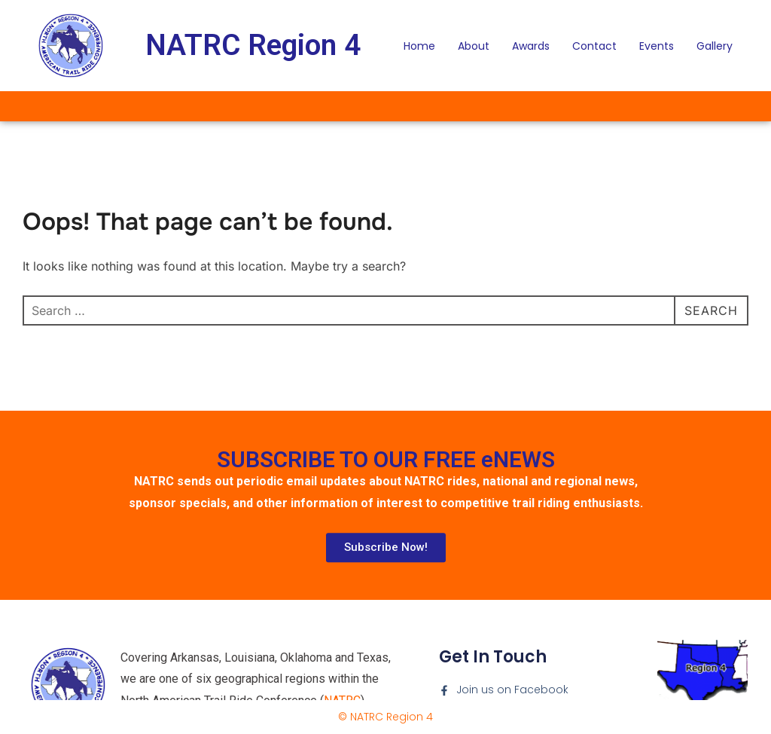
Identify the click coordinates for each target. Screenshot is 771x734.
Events (656, 46)
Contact (594, 46)
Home (419, 46)
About (473, 46)
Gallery (714, 46)
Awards (531, 46)
